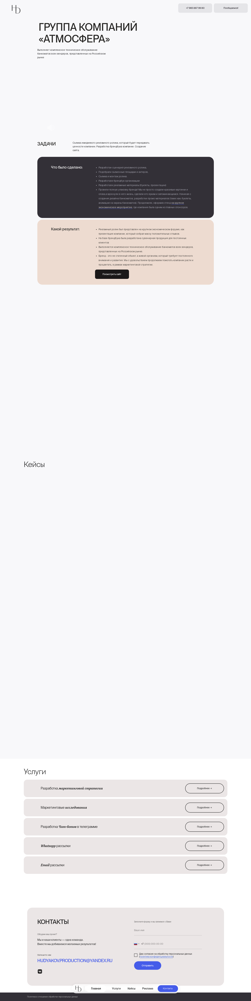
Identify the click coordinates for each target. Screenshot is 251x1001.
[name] (168, 930)
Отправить (147, 965)
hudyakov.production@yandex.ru (74, 960)
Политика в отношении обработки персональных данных (52, 997)
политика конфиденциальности (156, 956)
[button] (231, 8)
